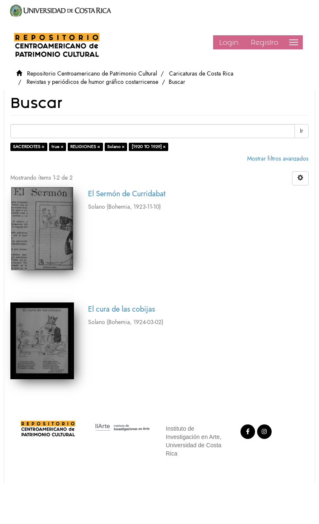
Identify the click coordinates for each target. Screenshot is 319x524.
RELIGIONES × (85, 147)
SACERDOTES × (28, 147)
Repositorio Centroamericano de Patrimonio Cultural (92, 74)
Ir (301, 131)
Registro (264, 42)
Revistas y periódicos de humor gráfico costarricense (92, 82)
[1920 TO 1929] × (149, 147)
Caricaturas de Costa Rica (201, 74)
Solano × (116, 147)
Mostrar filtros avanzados (278, 159)
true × (58, 147)
